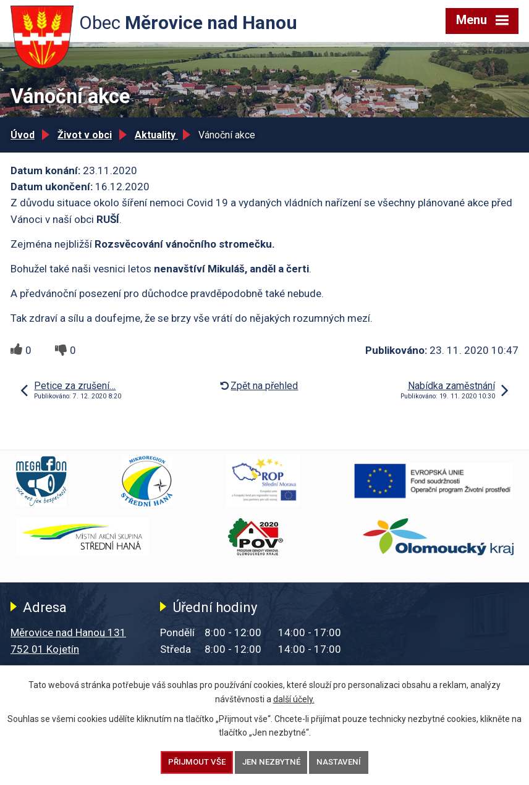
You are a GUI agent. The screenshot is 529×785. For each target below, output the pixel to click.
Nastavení (338, 761)
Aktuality (156, 135)
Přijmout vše (197, 761)
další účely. (294, 698)
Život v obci (84, 135)
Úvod (23, 135)
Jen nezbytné (271, 761)
